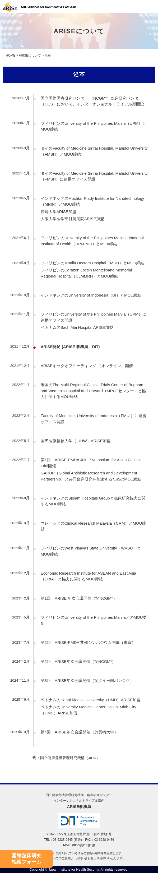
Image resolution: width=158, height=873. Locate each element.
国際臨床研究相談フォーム (26, 859)
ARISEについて (30, 55)
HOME (10, 55)
